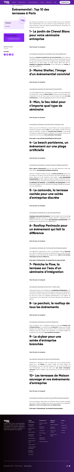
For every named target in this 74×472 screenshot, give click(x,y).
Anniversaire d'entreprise (31, 425)
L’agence (14, 2)
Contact (63, 432)
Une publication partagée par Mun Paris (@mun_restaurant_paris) (46, 124)
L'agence (63, 430)
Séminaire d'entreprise (31, 451)
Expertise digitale (54, 424)
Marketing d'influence (52, 428)
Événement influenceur (41, 427)
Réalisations (49, 2)
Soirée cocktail (31, 444)
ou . (47, 182)
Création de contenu (53, 431)
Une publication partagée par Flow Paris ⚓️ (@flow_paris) (44, 286)
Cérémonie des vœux (31, 441)
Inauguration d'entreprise (31, 435)
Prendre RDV (65, 2)
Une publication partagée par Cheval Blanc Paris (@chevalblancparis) (47, 54)
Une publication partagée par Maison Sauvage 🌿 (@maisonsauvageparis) (49, 398)
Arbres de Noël (31, 432)
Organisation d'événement (42, 438)
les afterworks (47, 97)
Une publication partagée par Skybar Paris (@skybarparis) (44, 359)
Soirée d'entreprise (43, 441)
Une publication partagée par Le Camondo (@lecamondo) (44, 212)
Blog (55, 2)
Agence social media (53, 435)
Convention (30, 454)
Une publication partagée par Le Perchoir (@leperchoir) (43, 322)
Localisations (64, 427)
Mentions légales (28, 465)
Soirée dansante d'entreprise (32, 448)
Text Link (7, 26)
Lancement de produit (31, 429)
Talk (40, 435)
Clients (42, 2)
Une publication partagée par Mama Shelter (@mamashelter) (45, 89)
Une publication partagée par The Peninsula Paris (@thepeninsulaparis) (48, 248)
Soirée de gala (31, 438)
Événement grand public (43, 424)
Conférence (41, 430)
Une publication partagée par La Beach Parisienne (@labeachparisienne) (48, 165)
